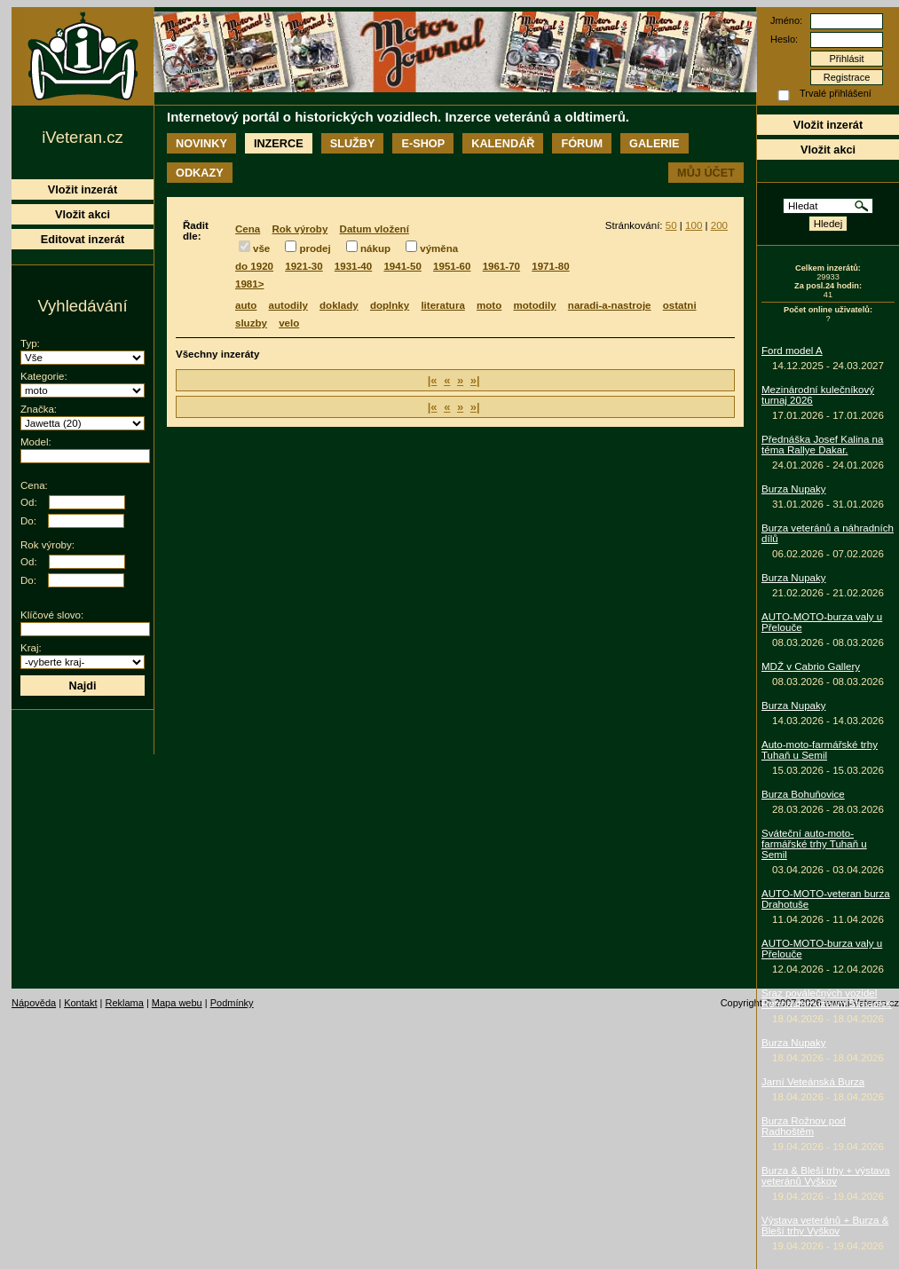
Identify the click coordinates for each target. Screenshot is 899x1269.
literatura (442, 305)
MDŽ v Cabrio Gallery (810, 666)
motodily (535, 305)
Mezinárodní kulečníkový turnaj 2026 (817, 395)
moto (489, 305)
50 (671, 225)
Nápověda (34, 1002)
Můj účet (706, 172)
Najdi (82, 685)
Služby (352, 143)
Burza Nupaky (793, 489)
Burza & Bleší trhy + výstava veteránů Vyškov (825, 1175)
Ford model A (792, 350)
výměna (439, 248)
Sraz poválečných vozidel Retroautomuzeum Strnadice (826, 998)
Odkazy (200, 172)
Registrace (847, 77)
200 (719, 225)
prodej (314, 248)
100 (693, 225)
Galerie (654, 143)
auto (245, 305)
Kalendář (502, 143)
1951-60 (451, 266)
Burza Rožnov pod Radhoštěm (803, 1126)
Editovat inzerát (83, 239)
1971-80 (550, 266)
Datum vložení (374, 229)
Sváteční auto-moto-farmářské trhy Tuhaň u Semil (814, 844)
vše (261, 248)
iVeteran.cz (82, 137)
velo (289, 323)
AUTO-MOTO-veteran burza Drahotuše (825, 899)
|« (433, 380)
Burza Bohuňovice (803, 794)
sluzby (251, 323)
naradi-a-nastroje (609, 305)
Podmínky (232, 1002)
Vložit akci (828, 149)
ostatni (680, 305)
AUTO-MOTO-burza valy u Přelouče (821, 622)
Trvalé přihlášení (835, 93)
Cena (247, 229)
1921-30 (303, 266)
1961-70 (501, 266)
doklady (339, 305)
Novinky (201, 143)
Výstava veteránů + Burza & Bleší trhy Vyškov (824, 1225)
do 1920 (254, 266)
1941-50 (402, 266)
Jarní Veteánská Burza (812, 1081)
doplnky (389, 305)
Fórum (582, 143)
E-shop (423, 143)
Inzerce (279, 143)
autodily (288, 305)
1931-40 (353, 266)
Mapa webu (177, 1002)
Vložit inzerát (828, 124)
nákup (375, 248)
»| (475, 380)
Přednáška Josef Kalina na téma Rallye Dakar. (822, 444)
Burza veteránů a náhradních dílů (827, 533)
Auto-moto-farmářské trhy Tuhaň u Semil (819, 750)
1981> (249, 284)
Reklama (124, 1002)
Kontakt (80, 1002)
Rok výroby (299, 229)
